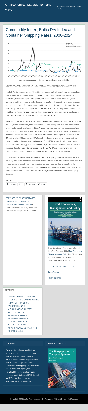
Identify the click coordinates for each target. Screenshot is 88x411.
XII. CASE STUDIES (15, 331)
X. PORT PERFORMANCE (18, 325)
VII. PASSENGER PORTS (17, 315)
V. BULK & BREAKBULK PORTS (20, 309)
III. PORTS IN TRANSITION (18, 303)
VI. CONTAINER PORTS (26, 198)
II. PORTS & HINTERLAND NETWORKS (23, 300)
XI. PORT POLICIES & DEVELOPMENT (23, 328)
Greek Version (53, 272)
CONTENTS (10, 198)
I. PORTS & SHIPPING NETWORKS (21, 297)
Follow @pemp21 (54, 278)
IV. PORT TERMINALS (16, 306)
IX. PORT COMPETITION (17, 322)
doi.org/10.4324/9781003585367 (61, 266)
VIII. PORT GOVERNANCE (18, 318)
